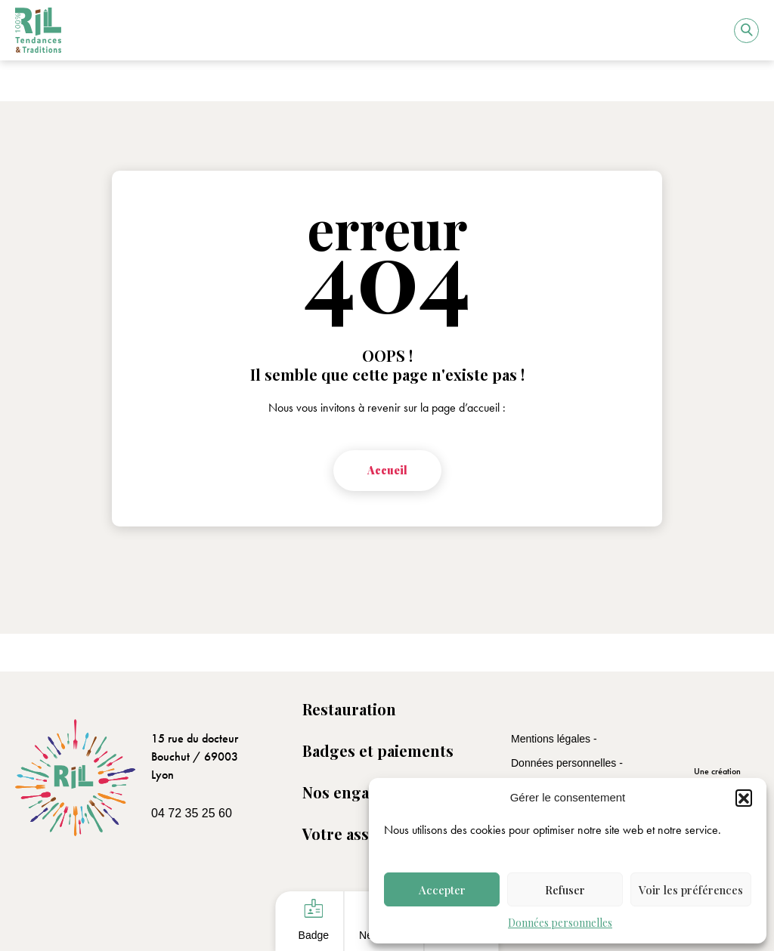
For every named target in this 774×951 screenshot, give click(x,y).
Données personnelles (560, 922)
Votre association (365, 833)
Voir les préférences (691, 889)
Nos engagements (367, 792)
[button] (743, 797)
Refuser (565, 889)
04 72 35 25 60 (191, 813)
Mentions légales (552, 739)
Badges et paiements (378, 750)
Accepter (442, 889)
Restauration (349, 709)
